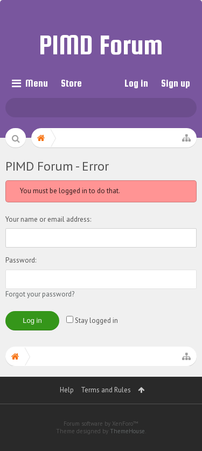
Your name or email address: (48, 219)
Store (71, 83)
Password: (20, 260)
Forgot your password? (39, 294)
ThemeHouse (127, 431)
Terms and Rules (106, 389)
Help (67, 389)
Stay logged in (92, 320)
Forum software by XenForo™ (101, 423)
